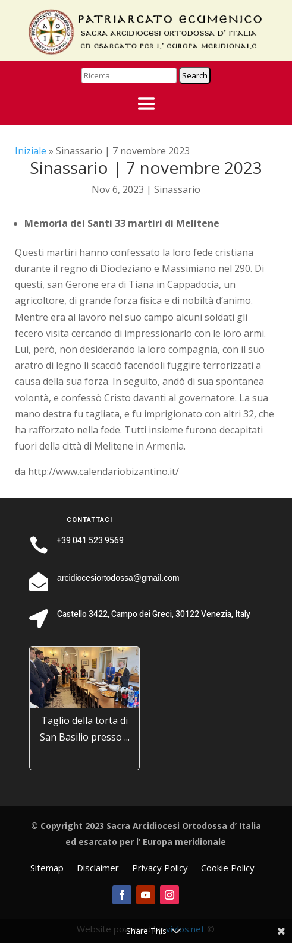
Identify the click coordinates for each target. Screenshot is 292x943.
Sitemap (47, 868)
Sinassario (177, 189)
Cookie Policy (228, 868)
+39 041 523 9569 (90, 540)
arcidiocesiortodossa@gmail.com (118, 578)
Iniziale (30, 150)
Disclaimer (98, 868)
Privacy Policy (160, 868)
